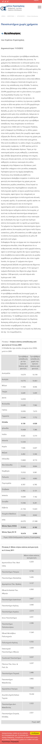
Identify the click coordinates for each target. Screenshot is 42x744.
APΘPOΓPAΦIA (10, 16)
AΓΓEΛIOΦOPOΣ (21, 16)
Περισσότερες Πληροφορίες (10, 741)
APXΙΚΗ (3, 16)
